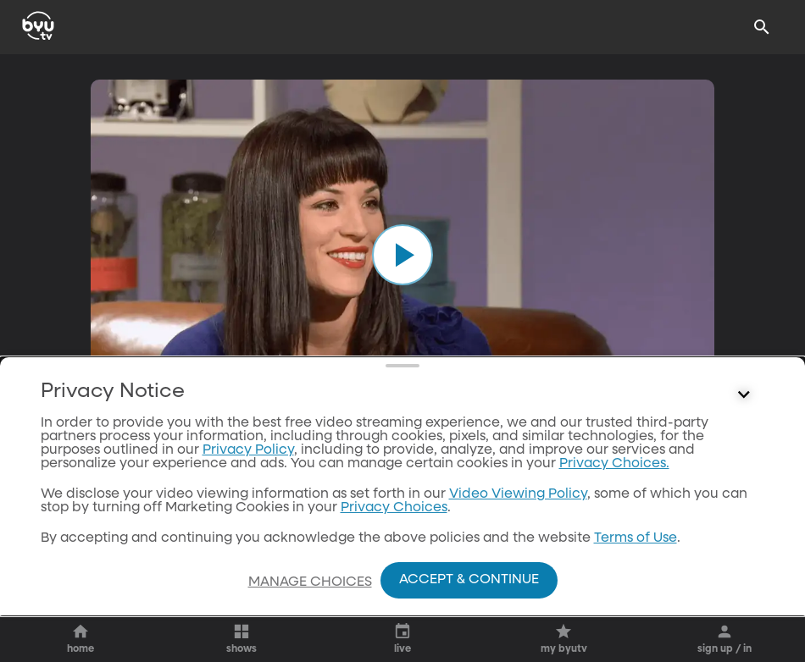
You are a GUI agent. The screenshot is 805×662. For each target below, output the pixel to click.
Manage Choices (310, 582)
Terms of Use (635, 538)
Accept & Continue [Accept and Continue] (469, 580)
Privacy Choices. (614, 464)
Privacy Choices (394, 508)
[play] (402, 254)
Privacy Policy (248, 450)
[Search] (761, 27)
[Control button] (744, 395)
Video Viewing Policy (518, 494)
